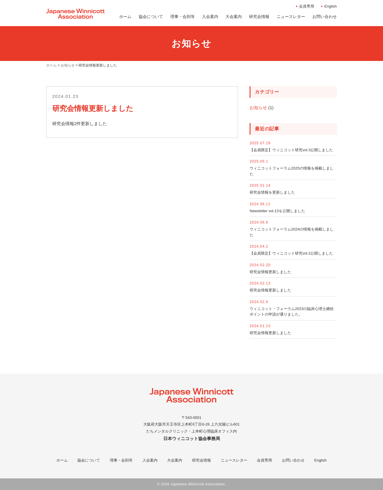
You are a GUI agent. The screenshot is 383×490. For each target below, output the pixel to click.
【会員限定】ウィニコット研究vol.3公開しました (291, 150)
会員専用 (306, 6)
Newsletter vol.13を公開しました (277, 211)
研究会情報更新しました (270, 272)
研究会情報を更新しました (272, 192)
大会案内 (174, 460)
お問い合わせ (293, 460)
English (330, 6)
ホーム (62, 460)
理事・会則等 (121, 460)
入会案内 (150, 460)
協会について (88, 460)
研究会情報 (201, 460)
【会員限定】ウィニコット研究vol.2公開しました (291, 253)
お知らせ (258, 107)
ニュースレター (234, 460)
